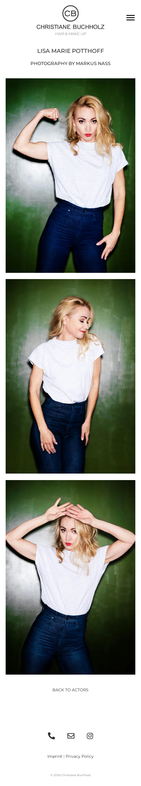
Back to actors (70, 689)
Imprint (54, 756)
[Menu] (130, 18)
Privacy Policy (80, 756)
